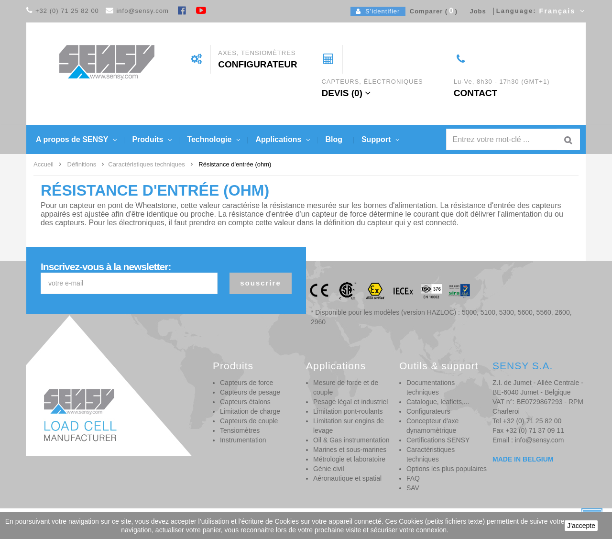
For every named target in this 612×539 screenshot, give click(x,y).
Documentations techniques (430, 387)
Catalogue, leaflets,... (438, 402)
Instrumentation (243, 440)
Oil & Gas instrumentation (351, 440)
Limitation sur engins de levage (348, 425)
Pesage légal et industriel (350, 402)
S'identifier (378, 11)
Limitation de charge (250, 411)
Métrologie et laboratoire (349, 459)
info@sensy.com (142, 10)
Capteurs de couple (249, 421)
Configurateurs (428, 411)
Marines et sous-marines (349, 449)
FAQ (413, 478)
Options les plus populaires (446, 469)
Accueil (43, 164)
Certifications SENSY (438, 440)
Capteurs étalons (245, 402)
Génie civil (328, 469)
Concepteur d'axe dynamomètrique (432, 425)
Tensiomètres (240, 430)
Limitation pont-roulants (348, 411)
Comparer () (431, 11)
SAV (412, 488)
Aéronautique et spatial (347, 478)
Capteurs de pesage (250, 392)
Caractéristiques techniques (430, 454)
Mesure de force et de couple (345, 387)
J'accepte (581, 525)
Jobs (475, 11)
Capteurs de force (246, 382)
